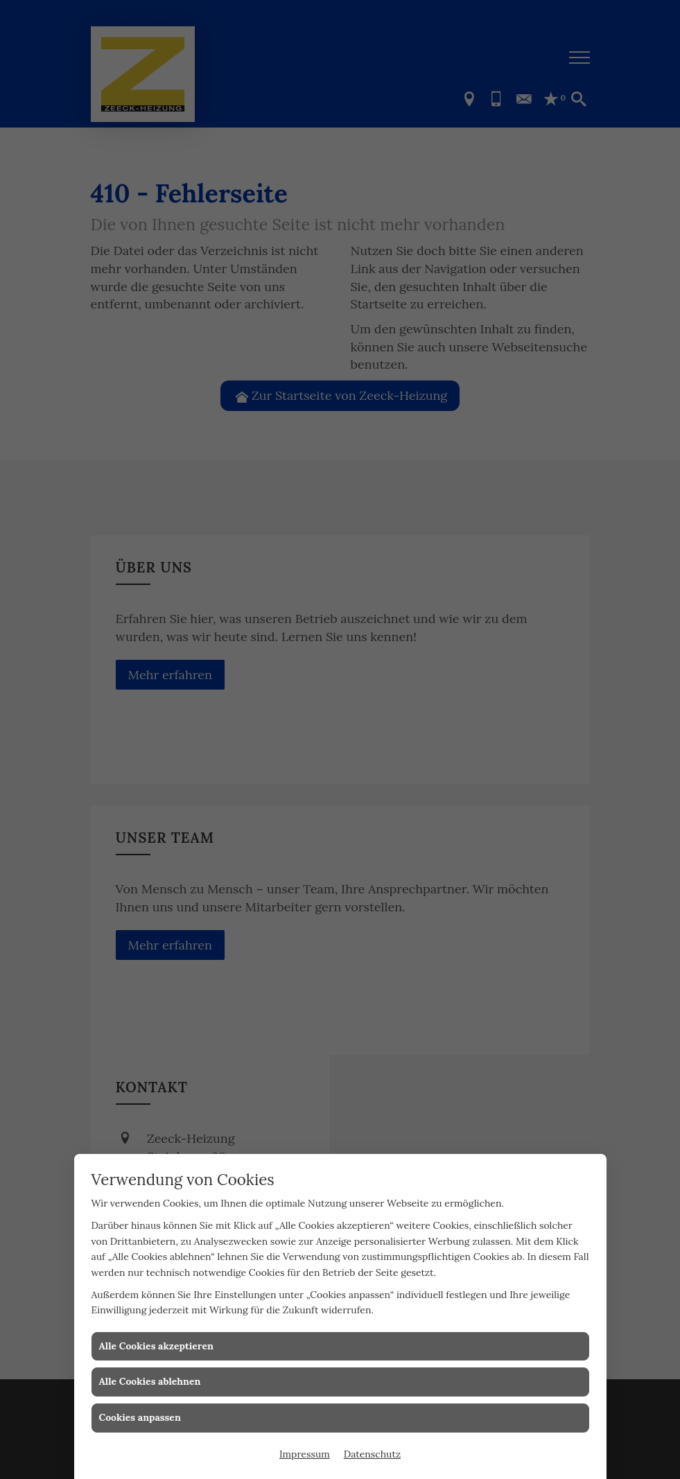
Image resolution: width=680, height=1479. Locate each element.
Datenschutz (372, 1454)
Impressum (304, 1454)
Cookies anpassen (140, 1417)
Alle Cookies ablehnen (150, 1381)
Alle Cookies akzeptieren (156, 1346)
